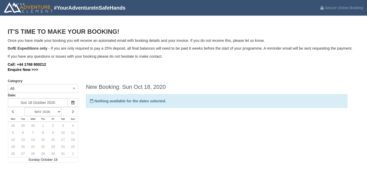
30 (33, 126)
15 (43, 140)
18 (73, 140)
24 (63, 147)
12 (13, 140)
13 (23, 140)
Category (15, 81)
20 (23, 147)
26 (13, 154)
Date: (12, 95)
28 (13, 126)
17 (63, 140)
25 (73, 147)
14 (33, 140)
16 (53, 140)
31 (63, 154)
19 (13, 147)
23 (53, 147)
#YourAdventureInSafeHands (64, 8)
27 (23, 154)
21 (33, 147)
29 (23, 126)
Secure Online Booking (341, 8)
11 (73, 133)
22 (43, 147)
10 (63, 133)
